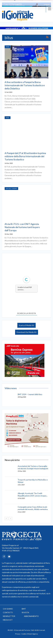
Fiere (7, 47)
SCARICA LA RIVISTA (26, 313)
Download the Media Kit (27, 332)
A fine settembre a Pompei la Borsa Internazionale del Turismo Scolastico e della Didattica (25, 85)
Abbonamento (31, 616)
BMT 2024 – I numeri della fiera (30, 394)
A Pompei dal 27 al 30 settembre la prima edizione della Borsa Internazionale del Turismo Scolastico (25, 156)
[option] (26, 5)
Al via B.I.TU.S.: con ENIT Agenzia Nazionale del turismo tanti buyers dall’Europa (22, 227)
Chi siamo (8, 609)
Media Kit (8, 620)
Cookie (23, 634)
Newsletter (9, 616)
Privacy (17, 634)
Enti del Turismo (11, 188)
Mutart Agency (32, 634)
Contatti (8, 612)
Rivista (25, 612)
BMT (24, 609)
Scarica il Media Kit (26, 325)
